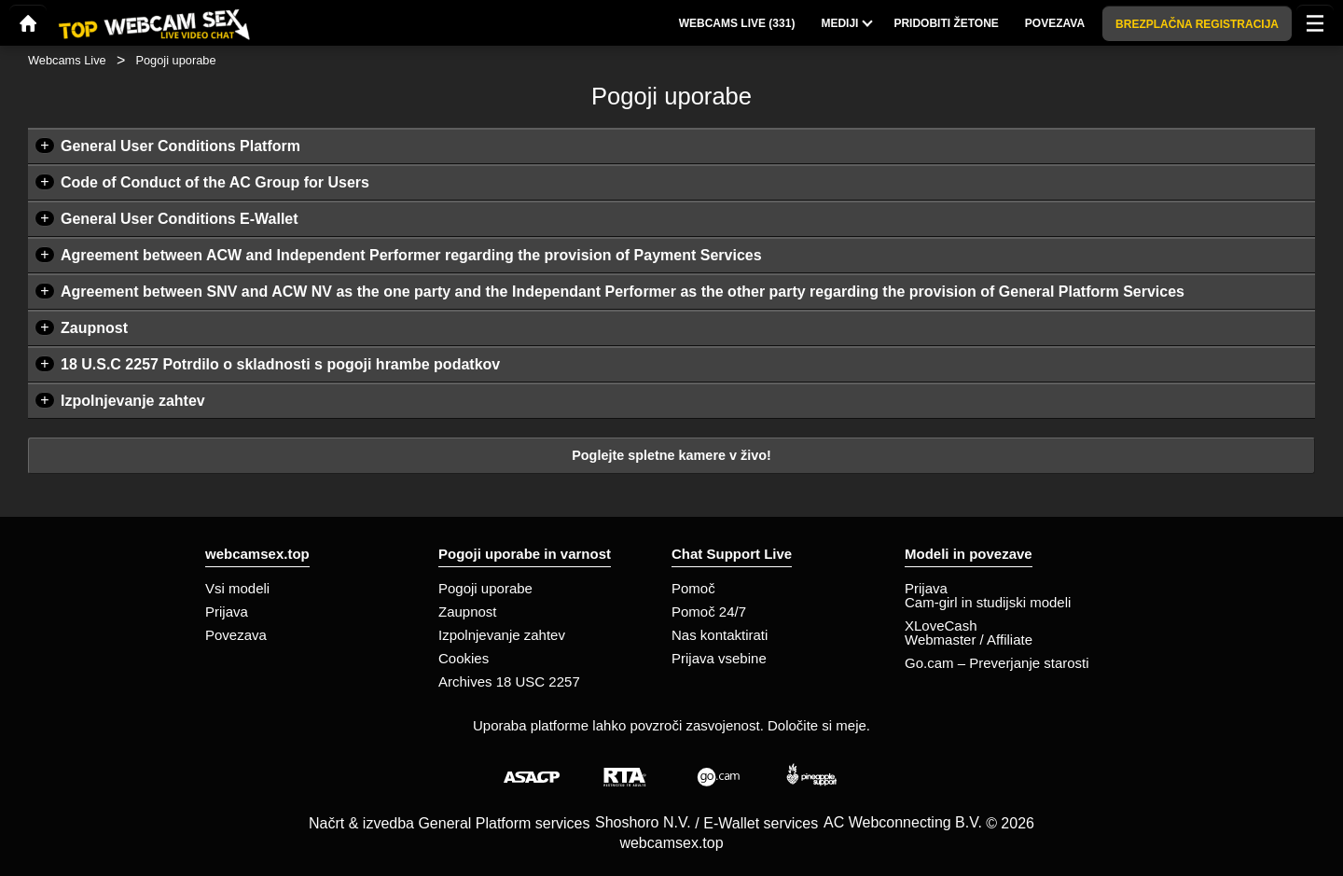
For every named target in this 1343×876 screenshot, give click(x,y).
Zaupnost (94, 328)
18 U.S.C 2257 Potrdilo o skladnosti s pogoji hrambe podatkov (280, 364)
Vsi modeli (237, 588)
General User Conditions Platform (180, 146)
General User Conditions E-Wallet (179, 219)
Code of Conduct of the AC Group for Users (215, 182)
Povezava (236, 635)
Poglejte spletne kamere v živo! (671, 455)
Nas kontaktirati (720, 635)
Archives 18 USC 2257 (509, 681)
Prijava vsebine (719, 658)
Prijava (226, 611)
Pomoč (693, 588)
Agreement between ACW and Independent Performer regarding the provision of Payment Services (411, 255)
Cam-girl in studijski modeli (988, 602)
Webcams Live (67, 60)
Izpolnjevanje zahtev (133, 401)
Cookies (463, 658)
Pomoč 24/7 (709, 611)
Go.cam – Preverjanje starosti (997, 663)
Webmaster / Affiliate (968, 639)
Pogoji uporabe (485, 588)
